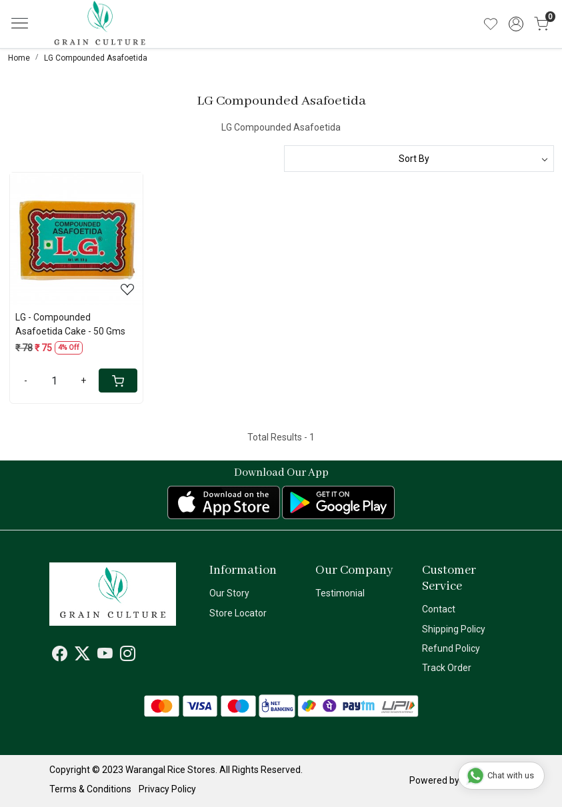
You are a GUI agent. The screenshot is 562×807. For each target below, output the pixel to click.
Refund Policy (451, 648)
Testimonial (340, 593)
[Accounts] (516, 24)
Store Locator (238, 613)
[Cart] (118, 381)
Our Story (229, 593)
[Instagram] (127, 656)
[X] (82, 656)
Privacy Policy (167, 789)
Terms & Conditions (90, 789)
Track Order (446, 667)
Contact (438, 609)
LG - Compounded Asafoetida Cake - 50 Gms (70, 324)
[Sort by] (419, 158)
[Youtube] (105, 656)
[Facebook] (59, 656)
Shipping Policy (453, 629)
